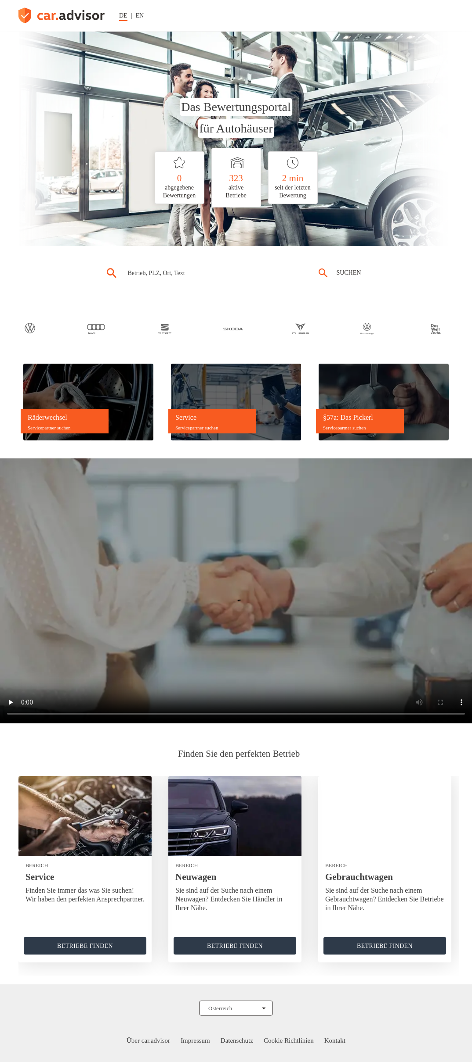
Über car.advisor (148, 1040)
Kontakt (334, 1040)
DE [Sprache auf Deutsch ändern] (123, 15)
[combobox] (207, 273)
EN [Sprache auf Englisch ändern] (139, 15)
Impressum (195, 1040)
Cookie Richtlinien (289, 1040)
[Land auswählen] (236, 1008)
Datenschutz (237, 1040)
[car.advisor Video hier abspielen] (236, 590)
